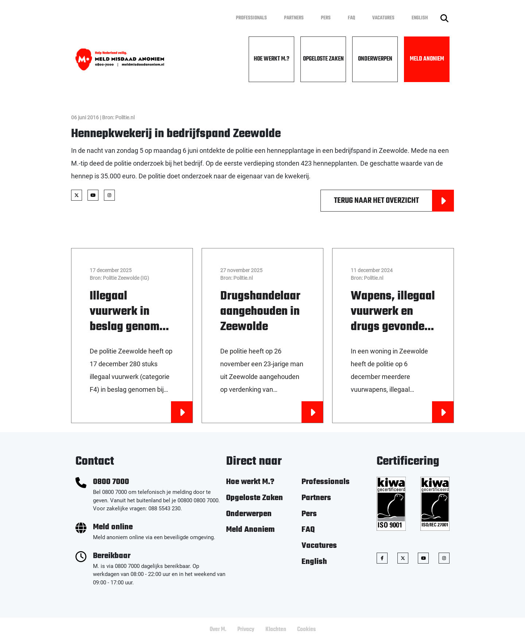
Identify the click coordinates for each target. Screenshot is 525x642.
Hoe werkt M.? (271, 59)
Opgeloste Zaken (323, 59)
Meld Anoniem (427, 59)
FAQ (351, 18)
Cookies (306, 629)
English (420, 18)
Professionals (251, 18)
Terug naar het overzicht (394, 201)
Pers (326, 18)
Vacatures (383, 18)
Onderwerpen (375, 59)
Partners (294, 18)
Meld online (113, 527)
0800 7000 (111, 482)
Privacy (245, 629)
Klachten (275, 629)
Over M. (218, 629)
